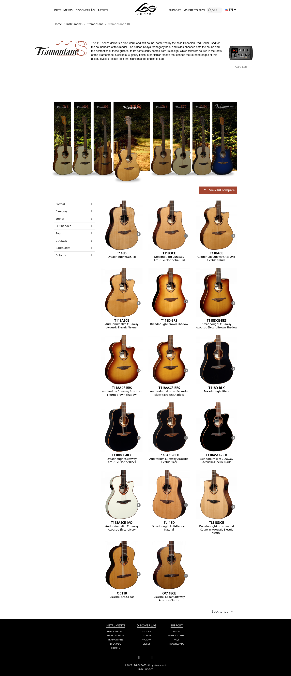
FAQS (176, 639)
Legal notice (145, 669)
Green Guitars (115, 631)
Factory (146, 639)
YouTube (145, 657)
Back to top (223, 611)
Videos (146, 643)
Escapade (115, 643)
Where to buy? (176, 635)
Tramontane (115, 639)
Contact (177, 631)
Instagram (151, 657)
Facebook (139, 657)
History (146, 631)
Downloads (176, 643)
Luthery (146, 635)
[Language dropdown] (231, 10)
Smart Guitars (115, 635)
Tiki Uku (115, 648)
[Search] (214, 10)
